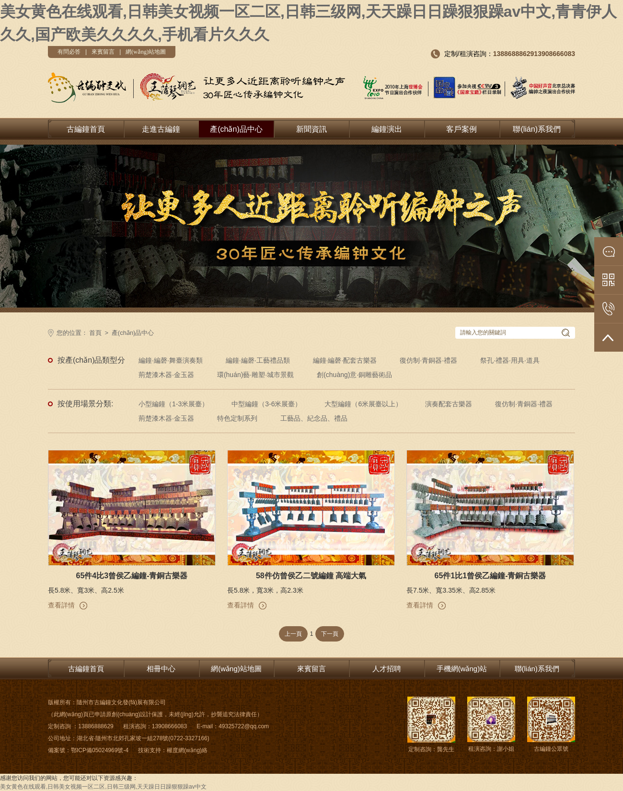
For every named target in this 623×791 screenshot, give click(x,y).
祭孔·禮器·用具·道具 (510, 360)
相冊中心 (161, 669)
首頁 (95, 332)
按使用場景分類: (85, 404)
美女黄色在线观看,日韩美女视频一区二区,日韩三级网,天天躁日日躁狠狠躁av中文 (103, 786)
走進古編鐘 (161, 129)
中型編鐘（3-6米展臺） (266, 404)
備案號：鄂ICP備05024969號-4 (88, 750)
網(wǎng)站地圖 (146, 51)
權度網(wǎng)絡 (187, 750)
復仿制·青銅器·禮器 (428, 360)
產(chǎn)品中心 (236, 129)
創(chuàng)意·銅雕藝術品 (354, 374)
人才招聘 (386, 669)
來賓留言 (103, 51)
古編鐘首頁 (86, 129)
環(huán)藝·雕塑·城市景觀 (255, 374)
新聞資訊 (311, 129)
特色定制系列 (237, 418)
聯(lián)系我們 (537, 129)
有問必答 (69, 51)
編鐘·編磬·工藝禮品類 (258, 360)
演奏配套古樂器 (448, 404)
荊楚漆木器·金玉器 (166, 374)
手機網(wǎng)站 (462, 669)
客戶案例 (461, 129)
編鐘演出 (386, 129)
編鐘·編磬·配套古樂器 (345, 360)
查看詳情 (61, 605)
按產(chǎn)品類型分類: (91, 361)
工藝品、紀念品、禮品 (313, 418)
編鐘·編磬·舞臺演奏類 (170, 360)
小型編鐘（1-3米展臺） (173, 404)
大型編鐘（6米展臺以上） (363, 404)
